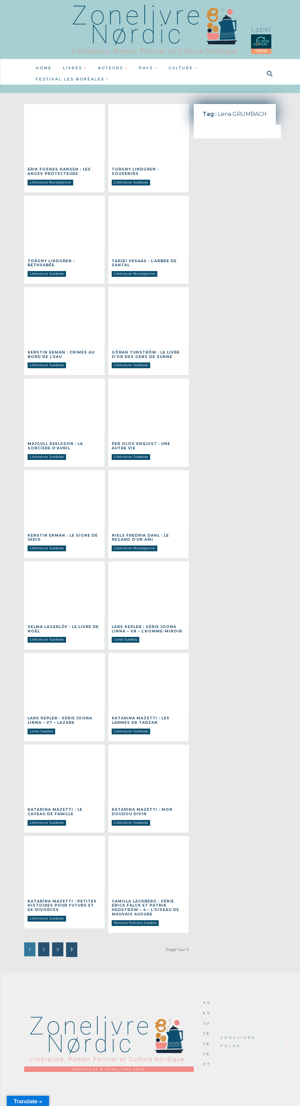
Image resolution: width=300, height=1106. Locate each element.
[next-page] (71, 944)
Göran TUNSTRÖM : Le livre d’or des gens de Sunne (144, 353)
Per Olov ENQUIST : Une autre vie (148, 444)
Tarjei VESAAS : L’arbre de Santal (144, 262)
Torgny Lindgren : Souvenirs (147, 169)
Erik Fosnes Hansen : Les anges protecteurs (58, 171)
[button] (269, 73)
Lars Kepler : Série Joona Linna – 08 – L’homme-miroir (145, 626)
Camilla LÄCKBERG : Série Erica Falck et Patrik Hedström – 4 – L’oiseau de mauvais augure (144, 903)
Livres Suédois (125, 636)
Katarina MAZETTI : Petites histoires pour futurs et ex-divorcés (64, 901)
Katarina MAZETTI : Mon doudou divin (141, 808)
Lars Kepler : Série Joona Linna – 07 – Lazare (59, 717)
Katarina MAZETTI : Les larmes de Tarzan (140, 717)
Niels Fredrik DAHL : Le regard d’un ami (139, 535)
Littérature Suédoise (131, 177)
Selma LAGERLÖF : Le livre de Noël (62, 626)
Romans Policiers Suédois (135, 917)
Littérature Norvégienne (50, 181)
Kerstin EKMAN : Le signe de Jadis (61, 535)
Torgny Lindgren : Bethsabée (64, 260)
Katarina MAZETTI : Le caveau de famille (64, 808)
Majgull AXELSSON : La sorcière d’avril (54, 444)
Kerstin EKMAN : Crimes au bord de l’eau (60, 353)
